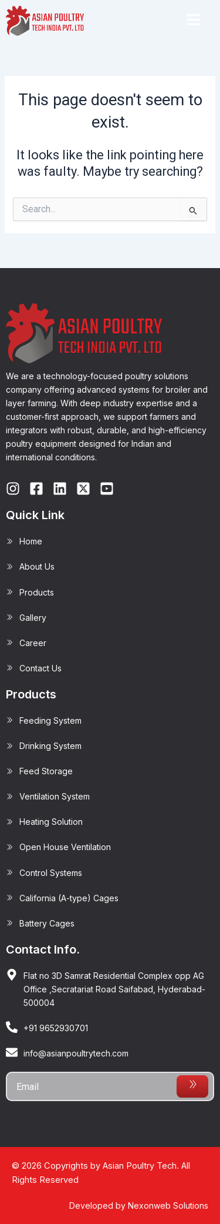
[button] (193, 21)
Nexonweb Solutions (168, 1205)
